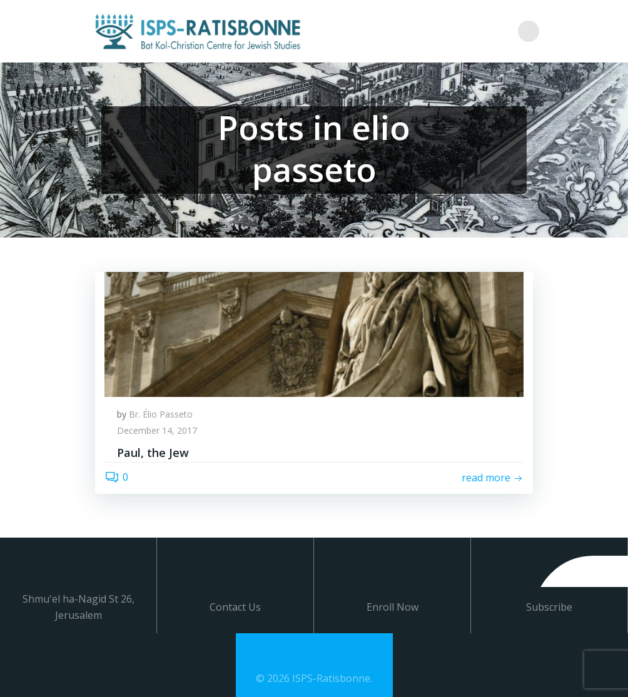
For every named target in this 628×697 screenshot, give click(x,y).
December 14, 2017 (157, 430)
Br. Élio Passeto (161, 414)
